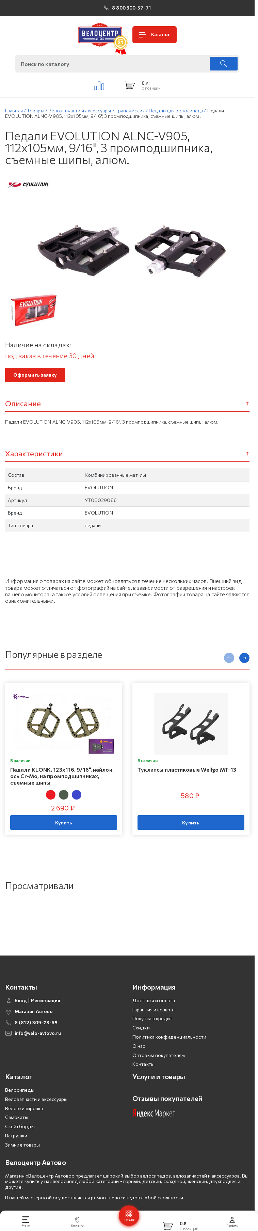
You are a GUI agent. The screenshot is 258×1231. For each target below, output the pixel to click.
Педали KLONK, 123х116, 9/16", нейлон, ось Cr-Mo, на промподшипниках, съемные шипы (62, 778)
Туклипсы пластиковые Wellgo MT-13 (187, 771)
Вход (21, 1019)
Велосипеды (19, 1109)
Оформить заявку (35, 377)
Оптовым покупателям (158, 1074)
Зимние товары (22, 1164)
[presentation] (229, 660)
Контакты (143, 1083)
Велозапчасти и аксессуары (36, 1118)
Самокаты (16, 1136)
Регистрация (45, 1019)
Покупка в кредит (152, 1038)
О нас (138, 1065)
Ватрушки (16, 1155)
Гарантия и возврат (153, 1028)
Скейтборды (20, 1146)
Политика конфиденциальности (169, 1056)
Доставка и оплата (153, 1019)
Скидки (141, 1047)
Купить (63, 824)
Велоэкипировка (24, 1127)
